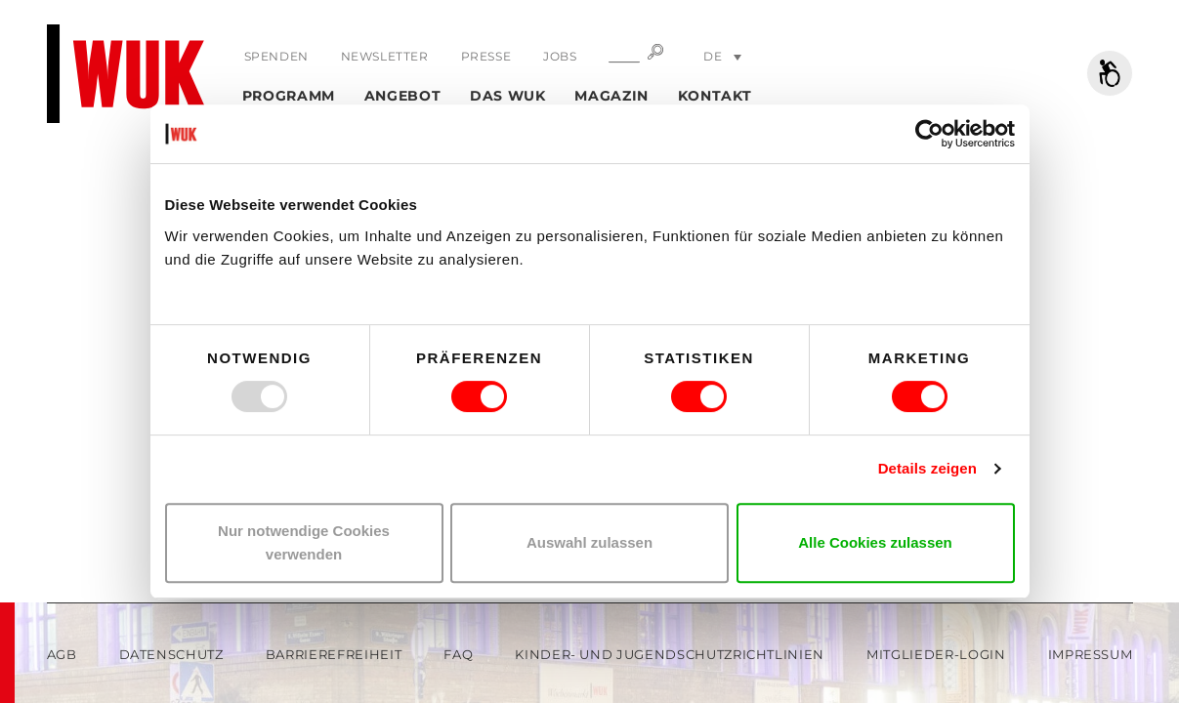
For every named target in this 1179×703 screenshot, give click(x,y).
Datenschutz (171, 654)
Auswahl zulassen (589, 542)
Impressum (1090, 654)
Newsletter (385, 56)
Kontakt (715, 95)
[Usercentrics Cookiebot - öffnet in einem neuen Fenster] (929, 133)
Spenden (276, 56)
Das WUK (508, 95)
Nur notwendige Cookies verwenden (304, 542)
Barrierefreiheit (333, 654)
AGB (62, 654)
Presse (486, 56)
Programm (289, 95)
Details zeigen (927, 468)
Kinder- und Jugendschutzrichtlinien (669, 654)
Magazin (611, 95)
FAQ (458, 654)
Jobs (559, 56)
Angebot (403, 95)
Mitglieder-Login (935, 654)
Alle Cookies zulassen (875, 542)
